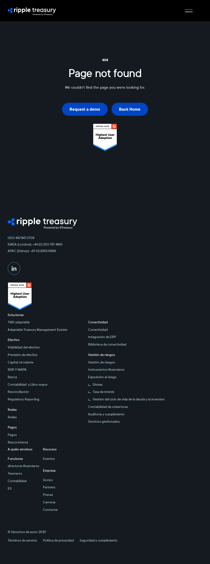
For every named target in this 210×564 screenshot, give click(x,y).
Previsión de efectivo (23, 355)
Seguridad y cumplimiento (99, 540)
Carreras (49, 502)
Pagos (12, 435)
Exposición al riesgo (102, 377)
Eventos (49, 459)
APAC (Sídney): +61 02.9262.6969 (32, 251)
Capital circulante (20, 362)
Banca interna (18, 442)
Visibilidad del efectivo (24, 347)
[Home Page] (32, 10)
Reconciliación (18, 392)
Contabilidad (17, 481)
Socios (48, 480)
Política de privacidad (58, 540)
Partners (49, 487)
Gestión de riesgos (101, 362)
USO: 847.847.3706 (21, 238)
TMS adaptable (19, 322)
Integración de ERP (102, 337)
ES (10, 488)
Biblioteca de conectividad (107, 344)
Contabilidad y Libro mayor (28, 385)
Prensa (48, 495)
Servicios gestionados (104, 421)
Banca (12, 377)
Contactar (50, 510)
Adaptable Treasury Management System (37, 330)
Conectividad (98, 330)
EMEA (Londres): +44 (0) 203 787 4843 (35, 244)
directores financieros (23, 466)
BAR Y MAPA (17, 370)
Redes (12, 417)
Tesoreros (15, 473)
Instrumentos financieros (106, 370)
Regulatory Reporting (23, 399)
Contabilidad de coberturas (108, 407)
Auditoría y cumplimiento (106, 414)
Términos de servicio (22, 540)
